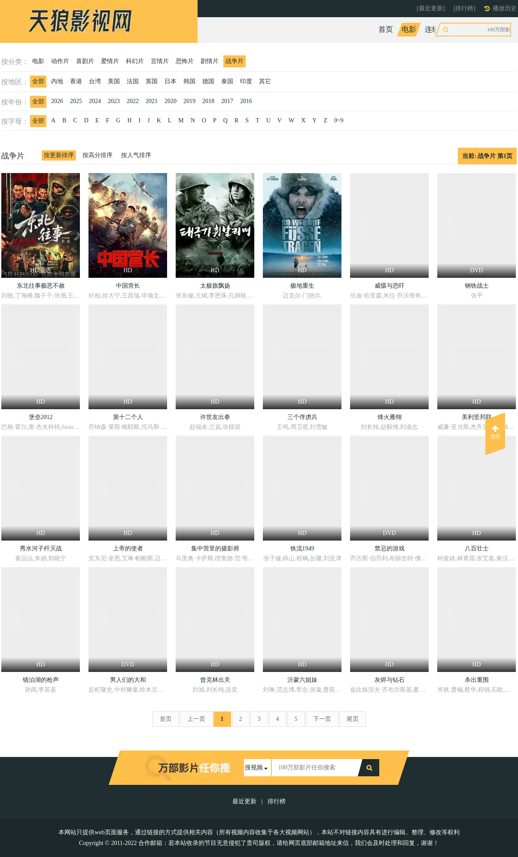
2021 (152, 101)
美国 (114, 81)
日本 (171, 81)
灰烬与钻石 (390, 680)
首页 (385, 29)
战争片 (234, 61)
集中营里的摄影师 (215, 548)
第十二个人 (128, 417)
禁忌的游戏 (390, 548)
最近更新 (244, 801)
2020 (171, 101)
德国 (208, 81)
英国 (152, 81)
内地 (57, 81)
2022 (133, 101)
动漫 (485, 29)
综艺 (462, 29)
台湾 (95, 81)
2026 (57, 101)
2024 (95, 101)
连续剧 (436, 29)
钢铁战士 (477, 286)
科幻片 (135, 61)
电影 (409, 29)
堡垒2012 (41, 417)
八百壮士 (477, 548)
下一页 (322, 719)
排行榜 (277, 801)
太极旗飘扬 (215, 286)
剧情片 (210, 61)
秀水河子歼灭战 (41, 548)
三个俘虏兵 (302, 417)
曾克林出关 (215, 680)
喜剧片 (85, 61)
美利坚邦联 (477, 417)
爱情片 (110, 61)
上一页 (196, 719)
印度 (246, 81)
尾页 (353, 719)
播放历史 (505, 8)
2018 (208, 101)
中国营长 (128, 286)
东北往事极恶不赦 (41, 286)
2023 (114, 101)
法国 (133, 81)
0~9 (339, 120)
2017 (227, 101)
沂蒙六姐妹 (302, 680)
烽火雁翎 (390, 417)
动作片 (60, 61)
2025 (76, 101)
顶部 (495, 432)
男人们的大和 (128, 680)
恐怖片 (185, 61)
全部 (38, 81)
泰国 (227, 81)
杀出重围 (477, 680)
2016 (246, 101)
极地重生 (302, 286)
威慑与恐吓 (390, 286)
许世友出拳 (215, 417)
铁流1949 (302, 548)
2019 (189, 101)
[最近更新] (431, 8)
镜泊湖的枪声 (41, 680)
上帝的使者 (128, 548)
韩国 (189, 81)
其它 (265, 81)
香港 (76, 81)
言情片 (160, 61)
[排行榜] (464, 8)
